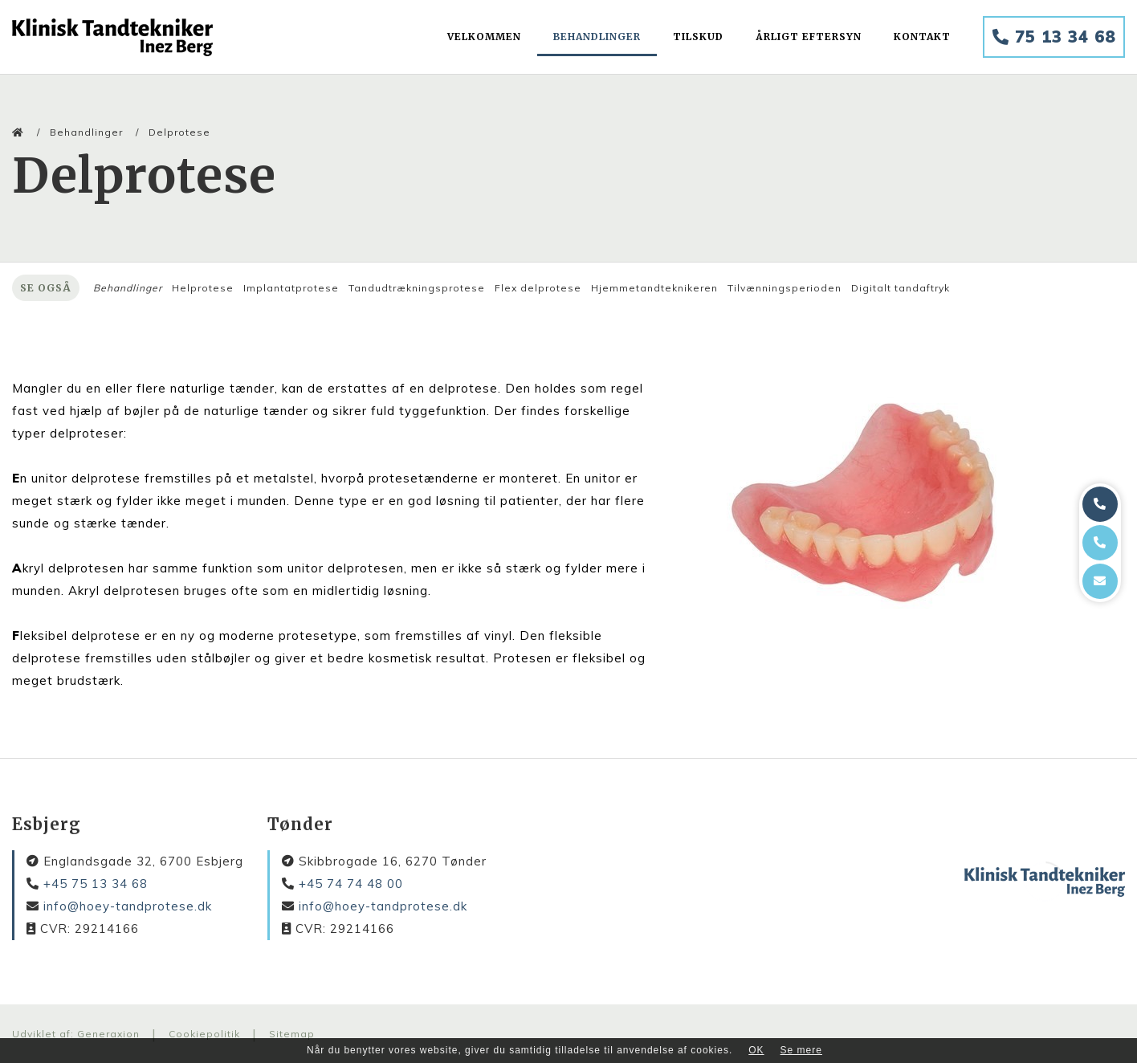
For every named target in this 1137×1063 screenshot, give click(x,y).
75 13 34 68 (1053, 36)
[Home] (112, 37)
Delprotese (179, 132)
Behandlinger (86, 132)
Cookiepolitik (204, 1034)
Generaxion (108, 1034)
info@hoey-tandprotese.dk (127, 906)
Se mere (801, 1050)
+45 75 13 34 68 (95, 883)
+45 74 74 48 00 (351, 883)
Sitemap (292, 1034)
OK (756, 1050)
